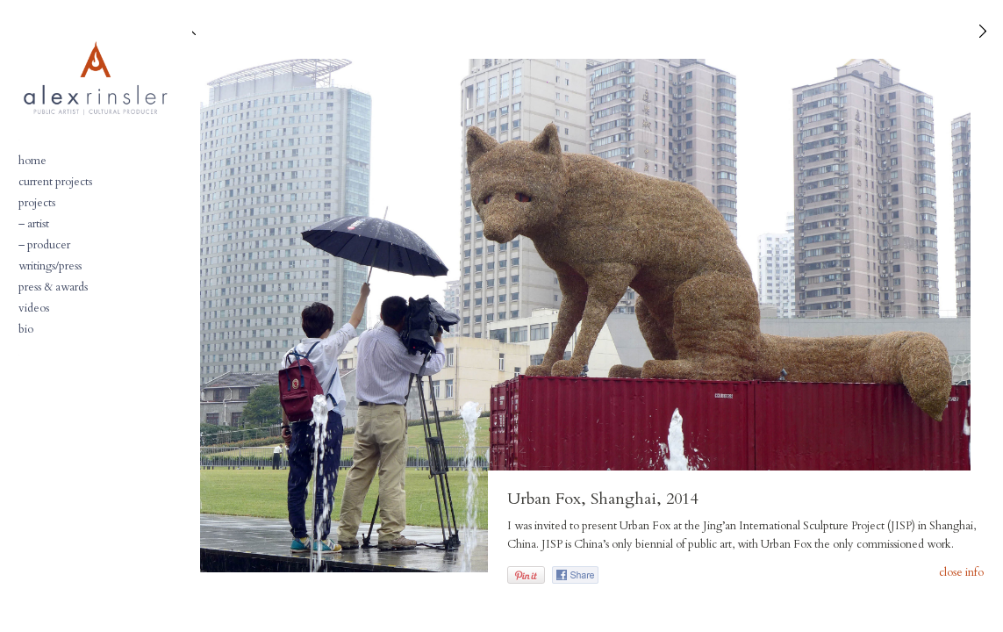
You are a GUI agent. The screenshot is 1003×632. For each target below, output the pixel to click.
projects (36, 203)
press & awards (53, 287)
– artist (33, 224)
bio (25, 329)
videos (33, 308)
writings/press (50, 266)
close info (961, 572)
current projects (55, 182)
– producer (44, 245)
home (32, 161)
